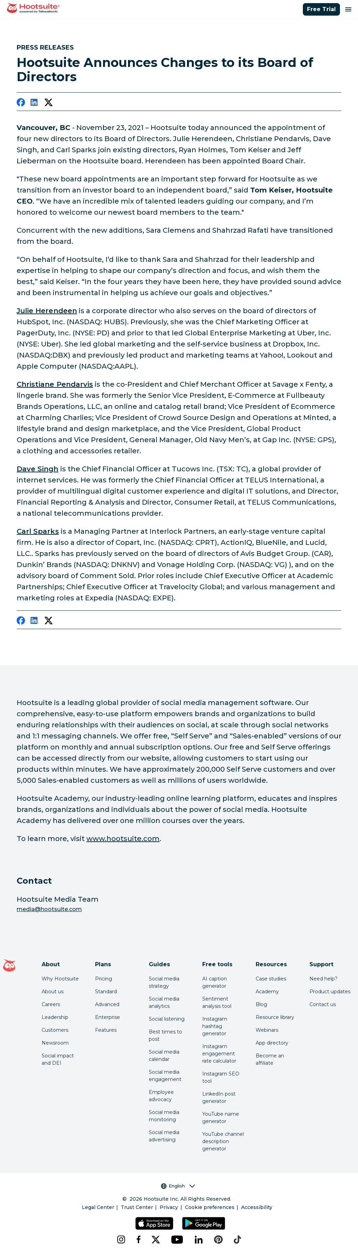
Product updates (329, 991)
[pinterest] (218, 1239)
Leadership (55, 1017)
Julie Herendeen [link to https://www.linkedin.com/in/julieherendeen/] (47, 311)
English (178, 1186)
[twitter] (48, 103)
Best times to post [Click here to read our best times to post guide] (165, 1035)
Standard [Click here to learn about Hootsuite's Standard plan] (106, 991)
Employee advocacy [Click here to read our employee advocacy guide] (161, 1096)
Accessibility (256, 1207)
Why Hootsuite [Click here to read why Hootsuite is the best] (60, 979)
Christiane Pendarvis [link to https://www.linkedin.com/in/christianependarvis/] (55, 384)
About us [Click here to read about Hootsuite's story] (52, 991)
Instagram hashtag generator (214, 1026)
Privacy (169, 1207)
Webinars (267, 1030)
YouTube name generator (220, 1117)
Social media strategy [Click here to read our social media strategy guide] (164, 982)
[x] (155, 1239)
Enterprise (107, 1017)
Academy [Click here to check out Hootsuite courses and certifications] (267, 991)
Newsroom (55, 1043)
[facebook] (21, 103)
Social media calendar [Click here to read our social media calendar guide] (164, 1055)
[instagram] (121, 1239)
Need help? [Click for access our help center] (323, 979)
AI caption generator (214, 982)
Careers (51, 1004)
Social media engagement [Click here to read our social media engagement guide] (165, 1075)
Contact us (322, 1004)
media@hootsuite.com (49, 909)
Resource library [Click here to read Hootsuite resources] (275, 1017)
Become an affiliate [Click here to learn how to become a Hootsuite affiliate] (270, 1059)
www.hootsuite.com (123, 838)
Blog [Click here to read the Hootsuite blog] (261, 1004)
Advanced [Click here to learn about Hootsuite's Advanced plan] (107, 1004)
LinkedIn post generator (219, 1097)
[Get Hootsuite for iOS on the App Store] (154, 1223)
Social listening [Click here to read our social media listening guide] (167, 1019)
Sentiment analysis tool (216, 1002)
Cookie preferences (210, 1207)
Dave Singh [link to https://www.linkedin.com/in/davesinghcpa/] (38, 469)
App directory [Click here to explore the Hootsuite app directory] (272, 1043)
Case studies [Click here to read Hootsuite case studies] (271, 979)
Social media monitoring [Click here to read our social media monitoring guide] (164, 1116)
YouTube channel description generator (223, 1141)
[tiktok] (237, 1239)
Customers (55, 1030)
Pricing (103, 979)
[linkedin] (35, 103)
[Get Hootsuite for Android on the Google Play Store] (203, 1223)
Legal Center (98, 1207)
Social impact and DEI (58, 1059)
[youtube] (177, 1239)
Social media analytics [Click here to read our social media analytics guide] (164, 1002)
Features (106, 1030)
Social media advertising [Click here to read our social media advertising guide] (164, 1136)
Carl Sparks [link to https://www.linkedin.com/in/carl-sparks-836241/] (38, 531)
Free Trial (321, 9)
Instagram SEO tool (220, 1077)
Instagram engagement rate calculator (219, 1053)
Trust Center (137, 1207)
